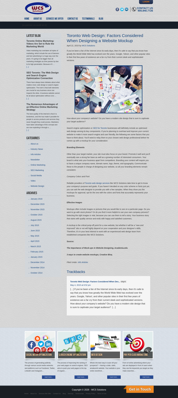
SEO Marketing (37, 170)
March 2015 (36, 246)
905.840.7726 (145, 10)
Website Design (37, 186)
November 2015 (37, 209)
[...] (27, 67)
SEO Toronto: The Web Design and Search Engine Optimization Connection (42, 75)
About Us (33, 393)
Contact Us (145, 8)
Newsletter (35, 160)
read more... (48, 377)
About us (34, 144)
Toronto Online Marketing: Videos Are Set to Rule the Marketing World (40, 44)
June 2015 (35, 230)
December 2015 (37, 204)
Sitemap (70, 393)
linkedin (127, 9)
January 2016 (36, 199)
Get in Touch (140, 389)
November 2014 (37, 267)
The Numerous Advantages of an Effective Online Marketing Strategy (42, 107)
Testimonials (79, 393)
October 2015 (36, 215)
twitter (122, 9)
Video (33, 181)
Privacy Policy (90, 393)
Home (26, 393)
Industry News (37, 149)
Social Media (36, 175)
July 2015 (35, 225)
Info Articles (83, 262)
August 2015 (36, 220)
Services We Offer (45, 393)
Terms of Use (101, 393)
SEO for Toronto (100, 128)
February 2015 (37, 252)
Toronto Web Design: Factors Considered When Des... (95, 281)
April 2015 (35, 241)
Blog (64, 393)
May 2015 (35, 236)
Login (146, 1)
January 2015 (36, 257)
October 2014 (36, 273)
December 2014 (37, 262)
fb (117, 9)
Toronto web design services (97, 183)
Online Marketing (38, 165)
